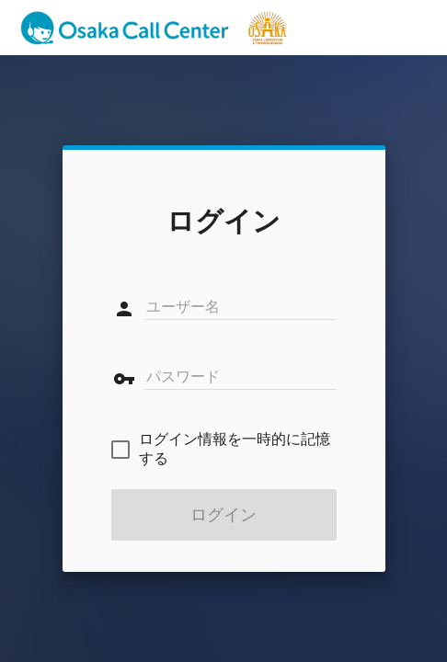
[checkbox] (224, 449)
